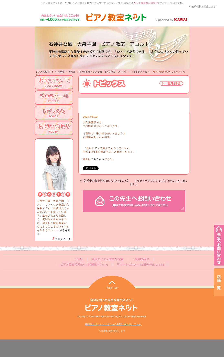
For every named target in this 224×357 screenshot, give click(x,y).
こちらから (97, 159)
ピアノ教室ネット (45, 72)
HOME (79, 259)
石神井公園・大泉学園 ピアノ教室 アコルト (103, 72)
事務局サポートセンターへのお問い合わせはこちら (113, 324)
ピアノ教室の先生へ (84, 264)
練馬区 (72, 72)
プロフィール (61, 239)
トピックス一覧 (139, 72)
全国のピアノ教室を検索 (107, 259)
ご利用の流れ (140, 259)
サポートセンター (140, 264)
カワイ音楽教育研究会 (145, 2)
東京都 (61, 72)
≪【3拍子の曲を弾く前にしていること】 (105, 180)
